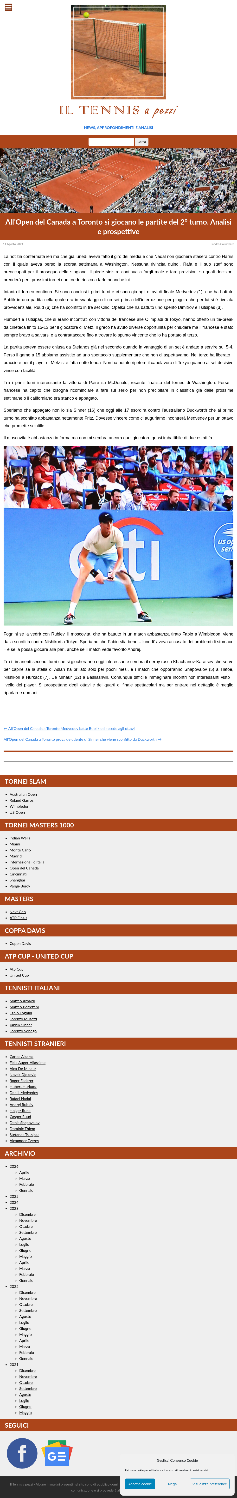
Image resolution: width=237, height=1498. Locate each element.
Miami (15, 844)
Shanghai (17, 880)
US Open (17, 812)
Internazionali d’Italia (27, 862)
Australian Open (23, 794)
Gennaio (26, 1190)
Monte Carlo (20, 850)
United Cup (19, 975)
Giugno (25, 1250)
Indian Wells (20, 838)
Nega (172, 1484)
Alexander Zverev (24, 1140)
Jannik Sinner (21, 1024)
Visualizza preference (209, 1484)
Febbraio (26, 1184)
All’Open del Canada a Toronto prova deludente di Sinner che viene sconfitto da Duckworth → (82, 739)
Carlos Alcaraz (21, 1056)
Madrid (16, 856)
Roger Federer (21, 1080)
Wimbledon (19, 806)
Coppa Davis (20, 943)
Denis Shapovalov (24, 1122)
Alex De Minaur (23, 1068)
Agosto (25, 1238)
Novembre (28, 1220)
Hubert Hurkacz (23, 1086)
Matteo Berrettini (24, 1006)
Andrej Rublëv (21, 1104)
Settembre (28, 1232)
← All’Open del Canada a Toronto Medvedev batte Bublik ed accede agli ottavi (69, 728)
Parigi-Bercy (20, 886)
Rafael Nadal (20, 1098)
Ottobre (26, 1226)
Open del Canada (24, 868)
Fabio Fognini (21, 1012)
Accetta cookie (140, 1484)
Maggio (25, 1256)
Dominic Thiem (22, 1128)
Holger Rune (20, 1110)
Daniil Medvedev (24, 1092)
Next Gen (18, 911)
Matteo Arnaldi (22, 1000)
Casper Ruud (20, 1116)
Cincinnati (18, 874)
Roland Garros (21, 800)
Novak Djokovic (23, 1074)
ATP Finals (18, 917)
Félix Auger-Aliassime (27, 1062)
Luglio (24, 1244)
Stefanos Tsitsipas (24, 1134)
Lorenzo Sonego (23, 1030)
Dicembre (27, 1214)
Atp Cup (17, 969)
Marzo (24, 1178)
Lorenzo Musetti (23, 1018)
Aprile (24, 1172)
